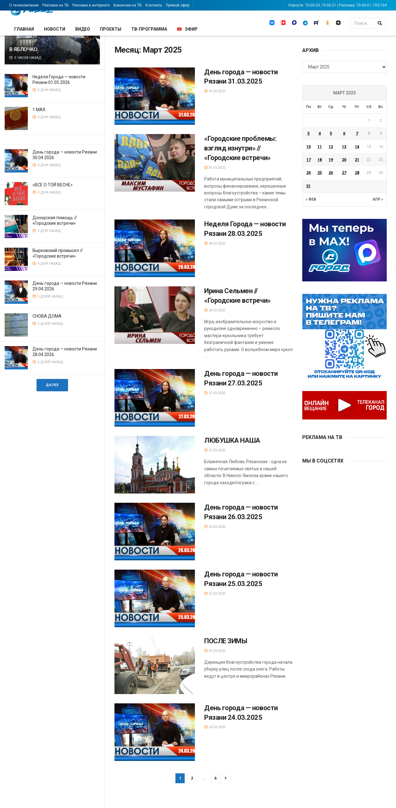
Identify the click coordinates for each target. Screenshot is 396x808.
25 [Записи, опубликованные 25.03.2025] (319, 172)
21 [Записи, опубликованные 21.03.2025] (357, 159)
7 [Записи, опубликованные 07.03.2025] (357, 133)
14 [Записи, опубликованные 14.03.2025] (357, 146)
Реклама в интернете (91, 5)
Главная (24, 29)
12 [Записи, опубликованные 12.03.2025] (331, 146)
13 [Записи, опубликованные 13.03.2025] (344, 146)
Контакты (153, 5)
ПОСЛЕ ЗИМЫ (226, 641)
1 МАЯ (38, 109)
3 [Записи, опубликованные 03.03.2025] (308, 133)
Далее (52, 385)
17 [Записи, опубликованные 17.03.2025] (308, 159)
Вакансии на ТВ (128, 5)
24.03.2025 (214, 727)
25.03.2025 (214, 594)
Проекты (110, 29)
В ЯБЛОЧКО (23, 49)
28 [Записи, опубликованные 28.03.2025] (357, 172)
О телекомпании (24, 5)
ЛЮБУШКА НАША (232, 440)
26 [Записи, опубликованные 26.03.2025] (331, 172)
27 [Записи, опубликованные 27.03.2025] (344, 172)
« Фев (311, 199)
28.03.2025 (214, 243)
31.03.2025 (214, 91)
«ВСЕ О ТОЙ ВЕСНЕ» (52, 184)
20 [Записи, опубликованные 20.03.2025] (344, 159)
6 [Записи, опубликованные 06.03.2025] (344, 133)
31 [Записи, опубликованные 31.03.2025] (308, 186)
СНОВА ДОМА (47, 316)
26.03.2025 (214, 527)
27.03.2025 (214, 393)
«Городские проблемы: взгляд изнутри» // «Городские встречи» (240, 148)
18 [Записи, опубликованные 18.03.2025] (319, 159)
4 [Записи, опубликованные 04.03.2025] (320, 133)
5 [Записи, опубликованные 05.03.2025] (331, 133)
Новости (54, 29)
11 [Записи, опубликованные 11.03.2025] (319, 146)
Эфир (187, 29)
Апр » (377, 199)
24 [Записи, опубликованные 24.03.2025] (308, 172)
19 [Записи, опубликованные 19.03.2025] (331, 159)
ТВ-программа (149, 29)
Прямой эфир (177, 5)
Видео (82, 29)
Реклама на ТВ (55, 5)
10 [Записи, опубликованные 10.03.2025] (308, 146)
